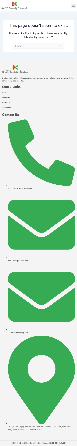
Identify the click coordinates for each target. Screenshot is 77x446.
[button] (73, 6)
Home (4, 92)
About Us (6, 102)
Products (6, 97)
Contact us (6, 107)
